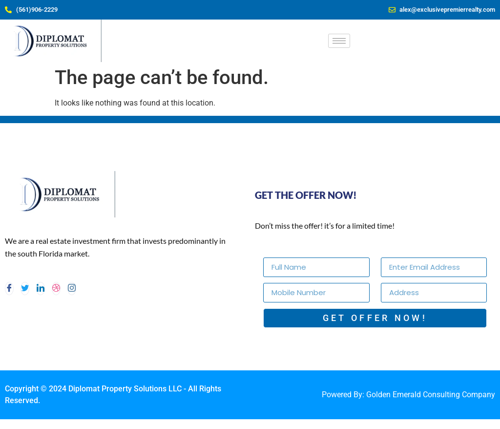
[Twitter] (25, 288)
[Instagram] (71, 288)
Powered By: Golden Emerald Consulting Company (408, 394)
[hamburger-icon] (339, 41)
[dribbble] (56, 288)
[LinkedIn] (40, 288)
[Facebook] (9, 288)
